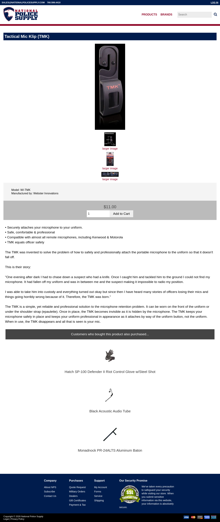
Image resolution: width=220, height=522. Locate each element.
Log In (214, 2)
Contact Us (50, 496)
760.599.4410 (53, 2)
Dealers (73, 496)
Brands (166, 14)
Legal (6, 519)
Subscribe (49, 491)
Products (149, 14)
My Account (100, 487)
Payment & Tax (77, 504)
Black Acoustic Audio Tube (110, 411)
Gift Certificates (77, 500)
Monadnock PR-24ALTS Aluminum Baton (110, 450)
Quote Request (77, 487)
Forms (97, 491)
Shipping (99, 500)
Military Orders (77, 491)
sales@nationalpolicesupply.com (23, 2)
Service (98, 496)
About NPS (50, 487)
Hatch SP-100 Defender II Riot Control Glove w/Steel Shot (110, 371)
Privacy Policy (17, 519)
